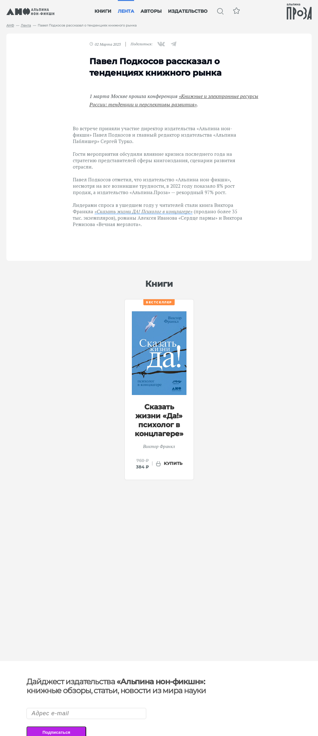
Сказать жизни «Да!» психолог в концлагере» (159, 420)
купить (173, 463)
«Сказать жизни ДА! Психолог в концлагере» (144, 211)
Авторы (151, 11)
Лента (126, 11)
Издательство (188, 11)
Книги (103, 11)
